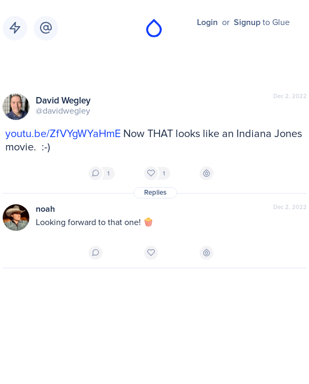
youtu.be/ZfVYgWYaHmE (63, 133)
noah (45, 209)
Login (207, 22)
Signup (247, 22)
